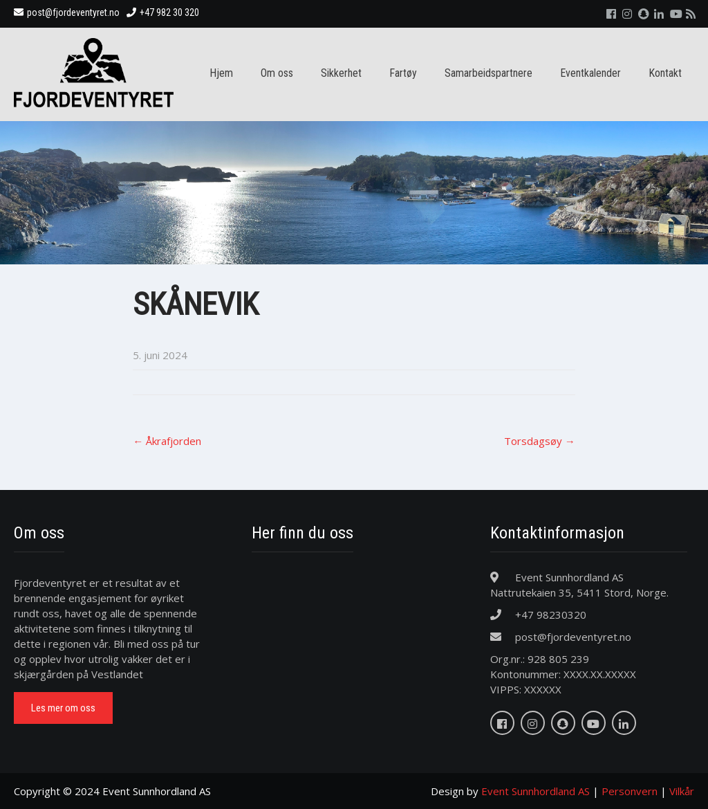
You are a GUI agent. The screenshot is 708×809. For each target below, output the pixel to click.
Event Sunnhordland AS (535, 791)
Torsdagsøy (539, 441)
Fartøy (403, 73)
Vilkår (681, 791)
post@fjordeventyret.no (67, 12)
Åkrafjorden (167, 441)
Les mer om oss (63, 708)
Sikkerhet (341, 73)
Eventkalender (590, 73)
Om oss (277, 73)
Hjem (221, 73)
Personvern (630, 791)
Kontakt (665, 73)
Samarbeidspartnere (488, 73)
